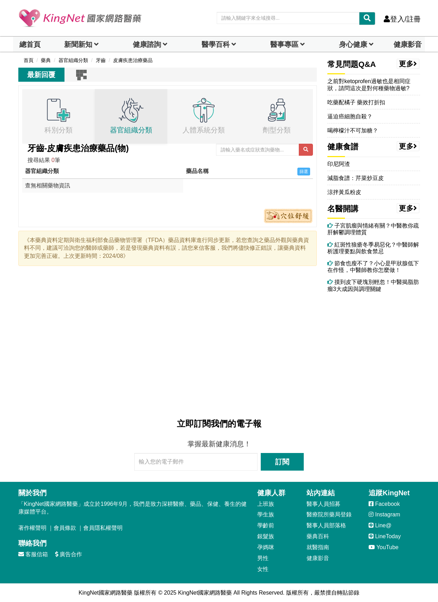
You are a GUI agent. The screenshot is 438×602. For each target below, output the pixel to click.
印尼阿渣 (338, 164)
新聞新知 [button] (78, 44)
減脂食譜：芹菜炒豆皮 (355, 178)
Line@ (380, 525)
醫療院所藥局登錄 (329, 514)
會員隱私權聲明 (103, 528)
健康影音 (408, 44)
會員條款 (65, 528)
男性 (263, 558)
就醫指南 (318, 547)
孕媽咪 (265, 547)
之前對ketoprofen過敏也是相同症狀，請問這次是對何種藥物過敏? (369, 84)
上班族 (265, 504)
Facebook (384, 504)
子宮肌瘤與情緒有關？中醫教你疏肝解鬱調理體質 (373, 229)
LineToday (385, 536)
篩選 (304, 171)
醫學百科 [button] (216, 44)
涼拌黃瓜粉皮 (344, 192)
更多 (408, 64)
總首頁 (30, 44)
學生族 (265, 514)
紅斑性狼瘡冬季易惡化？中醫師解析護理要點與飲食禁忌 (373, 248)
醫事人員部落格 (326, 525)
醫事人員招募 (323, 504)
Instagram (384, 514)
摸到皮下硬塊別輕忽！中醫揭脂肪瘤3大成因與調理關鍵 (373, 285)
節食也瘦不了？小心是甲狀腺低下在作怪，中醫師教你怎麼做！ (373, 266)
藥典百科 (318, 536)
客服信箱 (33, 554)
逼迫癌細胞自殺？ (349, 116)
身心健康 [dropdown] (353, 44)
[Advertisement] (167, 342)
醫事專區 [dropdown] (284, 44)
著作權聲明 (32, 528)
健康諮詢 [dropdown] (147, 44)
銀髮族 (265, 536)
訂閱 (282, 462)
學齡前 (265, 525)
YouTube (384, 547)
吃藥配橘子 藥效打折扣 (356, 102)
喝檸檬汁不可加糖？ (352, 131)
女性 (263, 569)
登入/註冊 (402, 19)
